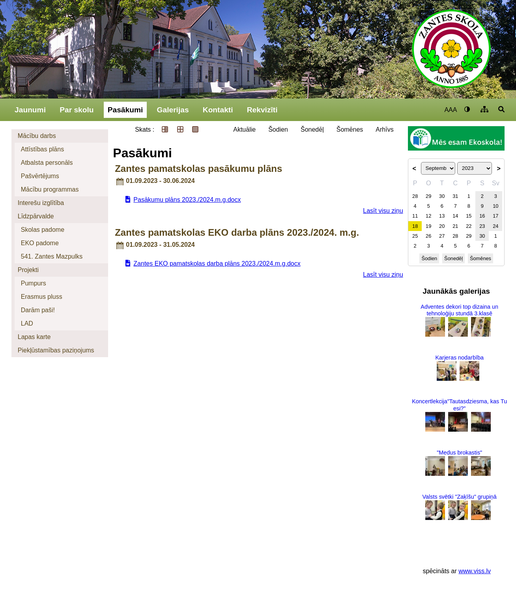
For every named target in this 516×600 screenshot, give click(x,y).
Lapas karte (34, 337)
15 (468, 216)
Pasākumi (125, 110)
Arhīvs (384, 129)
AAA (450, 109)
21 (455, 226)
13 (442, 216)
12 (428, 216)
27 (442, 236)
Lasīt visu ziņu (383, 210)
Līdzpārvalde (36, 216)
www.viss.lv (474, 571)
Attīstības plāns (42, 149)
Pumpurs (33, 283)
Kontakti (218, 110)
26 (428, 236)
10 (495, 206)
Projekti (28, 269)
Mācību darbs (37, 135)
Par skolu (76, 110)
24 (495, 226)
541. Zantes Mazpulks (52, 256)
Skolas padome (42, 229)
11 (415, 216)
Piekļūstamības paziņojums (56, 350)
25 (415, 236)
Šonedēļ (312, 129)
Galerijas (173, 110)
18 (415, 226)
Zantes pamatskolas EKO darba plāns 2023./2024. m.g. (237, 232)
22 (468, 226)
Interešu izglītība (41, 202)
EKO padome (40, 243)
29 (428, 196)
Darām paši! (38, 310)
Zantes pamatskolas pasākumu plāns (198, 168)
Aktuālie (244, 129)
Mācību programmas (50, 189)
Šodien (278, 129)
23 (482, 226)
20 (442, 226)
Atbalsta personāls (47, 162)
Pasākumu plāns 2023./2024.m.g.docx (187, 199)
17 (495, 216)
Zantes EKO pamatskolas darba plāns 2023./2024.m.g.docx (216, 263)
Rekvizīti (262, 110)
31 (455, 196)
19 (428, 226)
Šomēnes (350, 129)
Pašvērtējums (40, 176)
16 (482, 216)
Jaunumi (30, 110)
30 (442, 196)
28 (415, 196)
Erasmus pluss (41, 296)
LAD (27, 323)
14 (455, 216)
